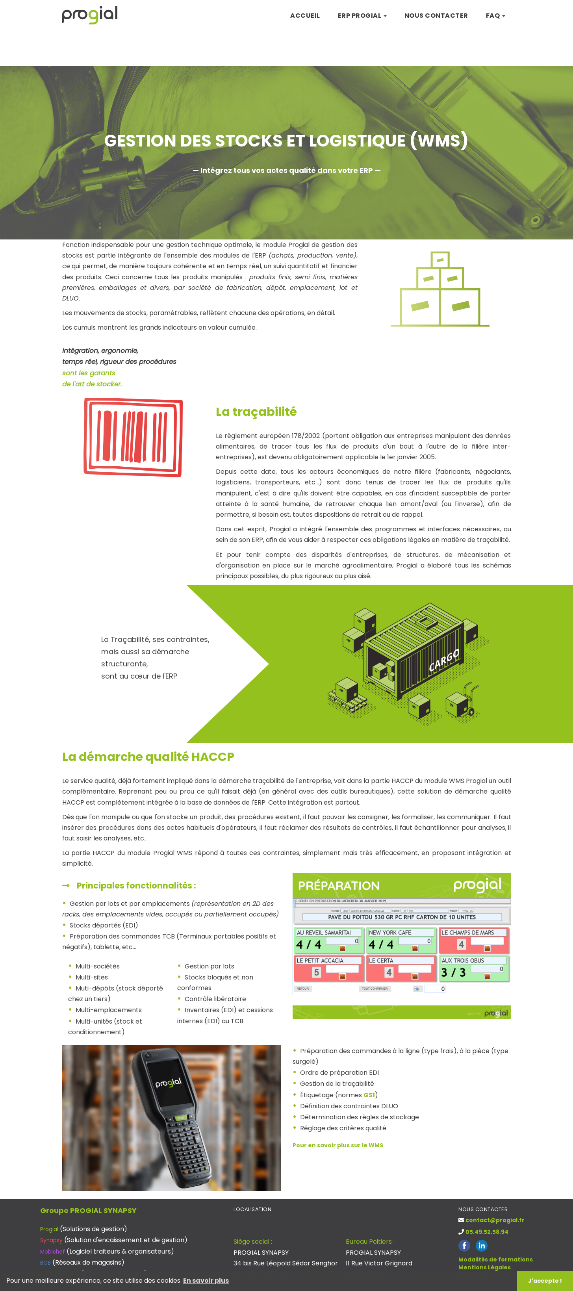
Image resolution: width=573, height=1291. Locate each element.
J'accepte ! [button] (545, 1281)
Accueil (305, 15)
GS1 (369, 1095)
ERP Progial (362, 15)
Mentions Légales (484, 1267)
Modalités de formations (495, 1259)
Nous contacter (436, 15)
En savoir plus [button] (206, 1280)
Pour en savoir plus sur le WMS (338, 1145)
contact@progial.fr (495, 1220)
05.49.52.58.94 (486, 1232)
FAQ (495, 15)
